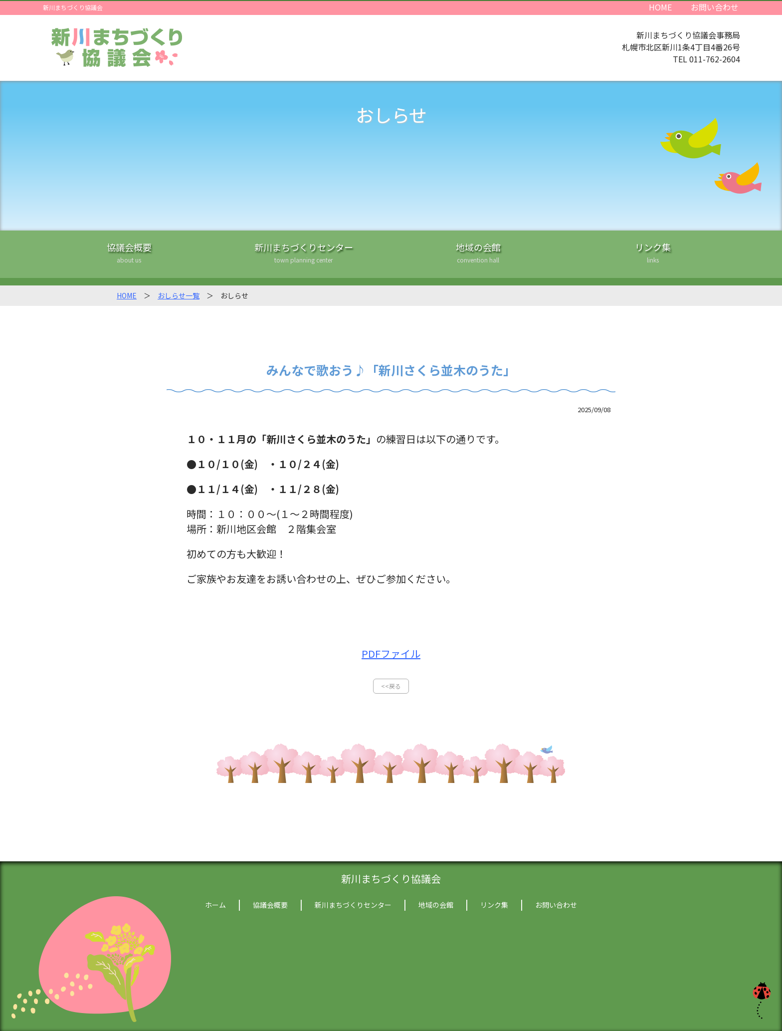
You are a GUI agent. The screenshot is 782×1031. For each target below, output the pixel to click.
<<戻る (391, 686)
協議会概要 (129, 259)
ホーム (215, 905)
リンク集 (653, 259)
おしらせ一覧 (178, 295)
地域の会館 (478, 259)
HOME (660, 6)
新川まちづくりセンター (303, 259)
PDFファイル (391, 653)
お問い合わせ (715, 6)
